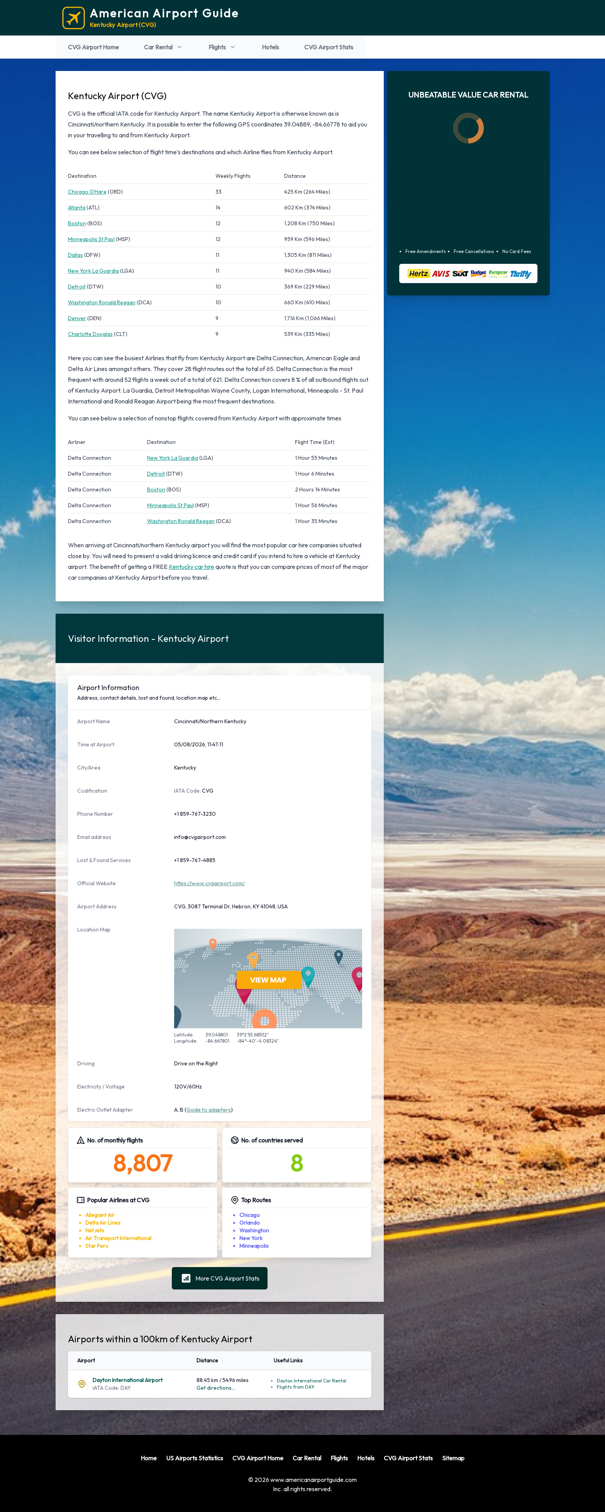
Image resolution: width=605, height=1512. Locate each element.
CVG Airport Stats (328, 47)
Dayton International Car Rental (311, 1381)
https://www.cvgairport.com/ (209, 883)
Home (149, 1458)
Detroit (77, 286)
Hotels (270, 47)
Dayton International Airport (128, 1380)
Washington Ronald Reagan (102, 302)
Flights (222, 47)
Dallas (75, 254)
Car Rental (163, 47)
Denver (77, 318)
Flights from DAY (295, 1387)
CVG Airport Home (93, 47)
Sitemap (453, 1458)
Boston (77, 223)
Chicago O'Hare (87, 191)
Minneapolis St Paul (91, 239)
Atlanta (76, 207)
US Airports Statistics (194, 1458)
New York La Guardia (93, 270)
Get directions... (216, 1387)
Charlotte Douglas (90, 334)
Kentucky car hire (191, 566)
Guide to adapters (208, 1109)
